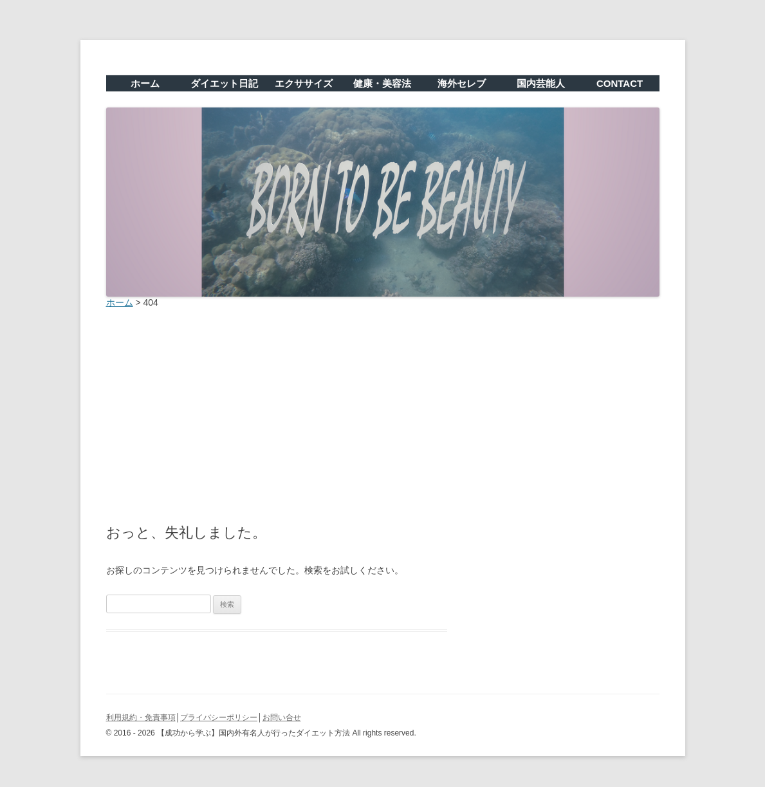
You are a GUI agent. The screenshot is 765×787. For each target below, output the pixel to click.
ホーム (145, 83)
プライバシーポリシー (218, 717)
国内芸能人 (541, 83)
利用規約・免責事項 (141, 717)
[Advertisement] (382, 412)
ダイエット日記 (224, 83)
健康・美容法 (382, 83)
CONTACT (619, 83)
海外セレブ (462, 83)
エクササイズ (304, 83)
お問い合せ (282, 717)
